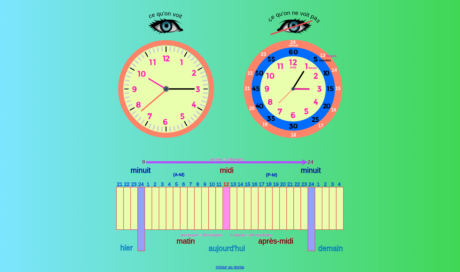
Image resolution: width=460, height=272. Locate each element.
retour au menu (230, 266)
